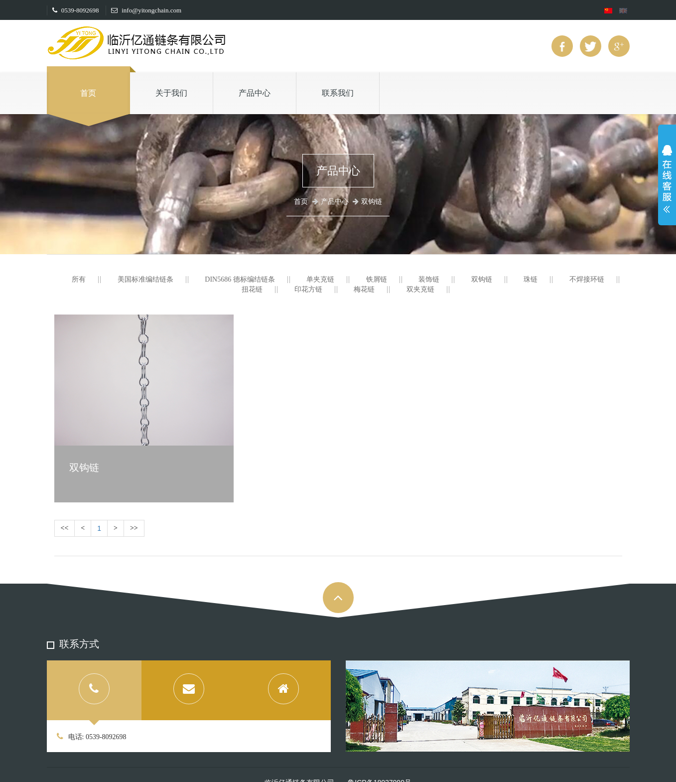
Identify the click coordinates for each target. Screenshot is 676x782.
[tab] (94, 690)
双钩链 (481, 279)
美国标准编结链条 (145, 279)
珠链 (531, 279)
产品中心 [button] (254, 93)
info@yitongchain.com (146, 10)
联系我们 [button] (338, 93)
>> (134, 528)
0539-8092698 (75, 10)
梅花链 (364, 289)
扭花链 (252, 289)
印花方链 (308, 289)
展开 (667, 181)
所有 (79, 279)
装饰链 (428, 279)
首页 (88, 93)
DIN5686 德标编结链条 (239, 279)
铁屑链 (376, 279)
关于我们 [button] (171, 93)
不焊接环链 (586, 279)
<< (65, 528)
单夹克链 (320, 279)
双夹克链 (420, 289)
